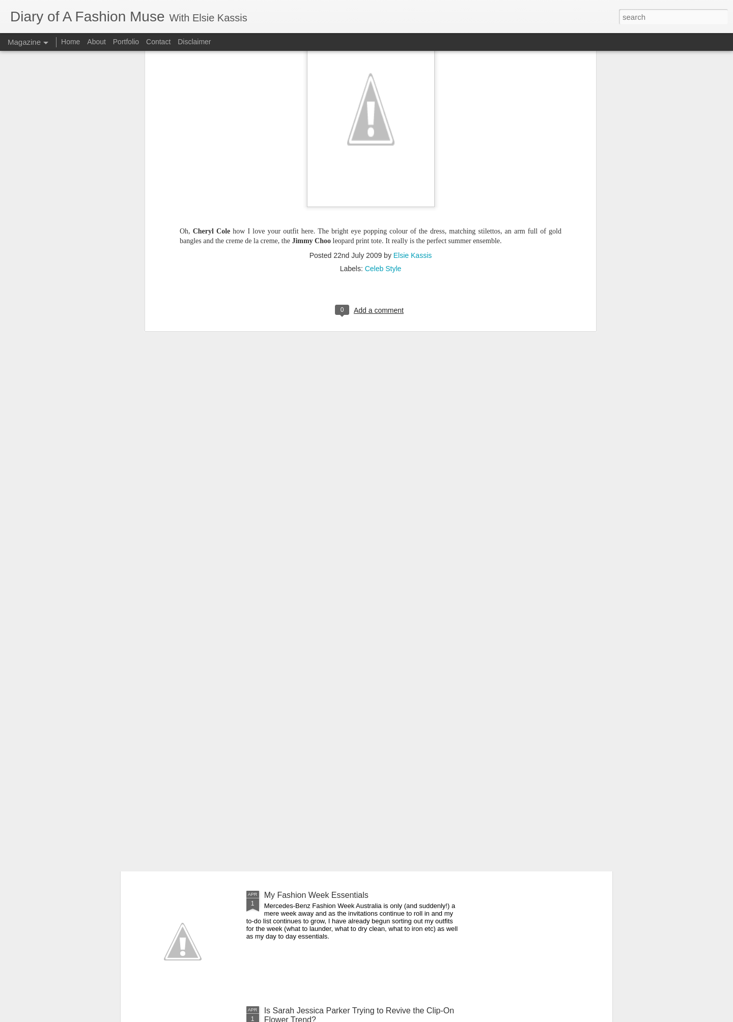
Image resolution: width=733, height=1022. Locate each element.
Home (70, 42)
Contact (158, 42)
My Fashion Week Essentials (316, 895)
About (97, 42)
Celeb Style (383, 52)
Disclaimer (194, 42)
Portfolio (127, 42)
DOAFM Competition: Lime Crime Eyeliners (342, 779)
